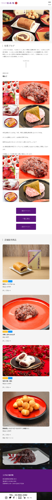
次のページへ (26, 226)
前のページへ (26, 211)
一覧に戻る (26, 218)
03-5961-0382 (12, 481)
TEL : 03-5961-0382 (18, 495)
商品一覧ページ (7, 438)
